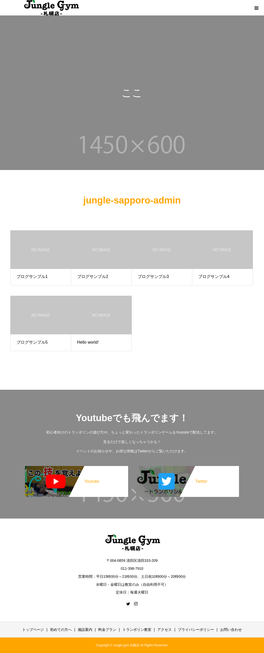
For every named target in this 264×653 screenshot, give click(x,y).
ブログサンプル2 (92, 276)
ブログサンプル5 (32, 342)
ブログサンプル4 (213, 276)
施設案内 (85, 629)
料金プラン (107, 629)
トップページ (33, 629)
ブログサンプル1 (32, 276)
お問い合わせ (231, 629)
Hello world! (88, 342)
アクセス (164, 629)
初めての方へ (61, 629)
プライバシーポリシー (196, 629)
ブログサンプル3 (153, 276)
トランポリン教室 (136, 629)
